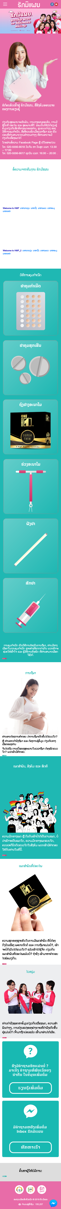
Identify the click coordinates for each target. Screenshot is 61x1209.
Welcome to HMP (11, 208)
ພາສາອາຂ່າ (6, 211)
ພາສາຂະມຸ (51, 208)
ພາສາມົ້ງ (34, 208)
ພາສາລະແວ (42, 208)
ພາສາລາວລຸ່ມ (25, 208)
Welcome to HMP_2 (12, 250)
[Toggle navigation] (5, 4)
